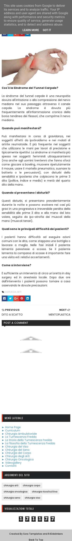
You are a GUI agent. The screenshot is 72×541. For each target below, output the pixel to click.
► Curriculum (11, 427)
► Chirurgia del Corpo (16, 449)
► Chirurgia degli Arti (15, 452)
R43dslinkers (55, 530)
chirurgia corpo (31, 481)
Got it (47, 30)
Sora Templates (32, 530)
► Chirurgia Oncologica (17, 456)
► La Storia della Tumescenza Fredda (27, 436)
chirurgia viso (32, 494)
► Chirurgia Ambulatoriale (19, 430)
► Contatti (9, 462)
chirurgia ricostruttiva (44, 488)
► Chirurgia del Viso (15, 443)
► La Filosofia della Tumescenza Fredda (28, 440)
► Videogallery (11, 459)
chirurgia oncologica (15, 488)
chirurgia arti (12, 288)
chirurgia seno (11, 494)
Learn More (30, 30)
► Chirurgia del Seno (15, 446)
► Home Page (11, 423)
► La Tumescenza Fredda (19, 433)
